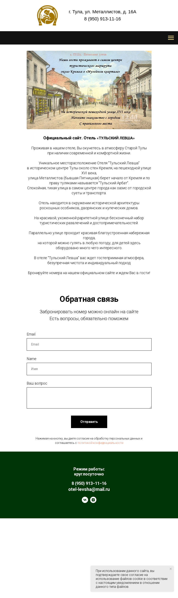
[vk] (85, 581)
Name (31, 438)
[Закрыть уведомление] (171, 569)
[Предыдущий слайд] (8, 324)
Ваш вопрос (37, 463)
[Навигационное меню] (171, 38)
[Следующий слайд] (169, 324)
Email (31, 414)
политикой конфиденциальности (100, 522)
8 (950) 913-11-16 (102, 18)
